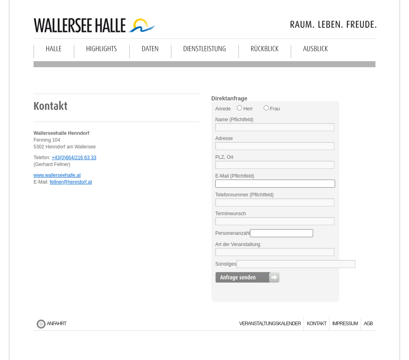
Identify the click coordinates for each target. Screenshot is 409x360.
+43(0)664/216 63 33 (74, 157)
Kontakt (316, 323)
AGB (368, 323)
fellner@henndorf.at (71, 182)
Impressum (345, 323)
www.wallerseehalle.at (57, 175)
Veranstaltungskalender (270, 323)
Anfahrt (56, 323)
